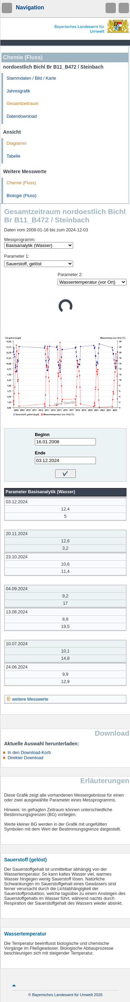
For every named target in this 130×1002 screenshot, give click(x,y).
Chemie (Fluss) (21, 182)
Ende (40, 453)
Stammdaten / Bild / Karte (31, 78)
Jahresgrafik (18, 91)
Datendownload (22, 116)
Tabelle (13, 156)
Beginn (42, 434)
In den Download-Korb (29, 752)
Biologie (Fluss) (22, 195)
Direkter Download (25, 757)
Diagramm (17, 143)
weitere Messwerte (30, 699)
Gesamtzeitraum (22, 103)
